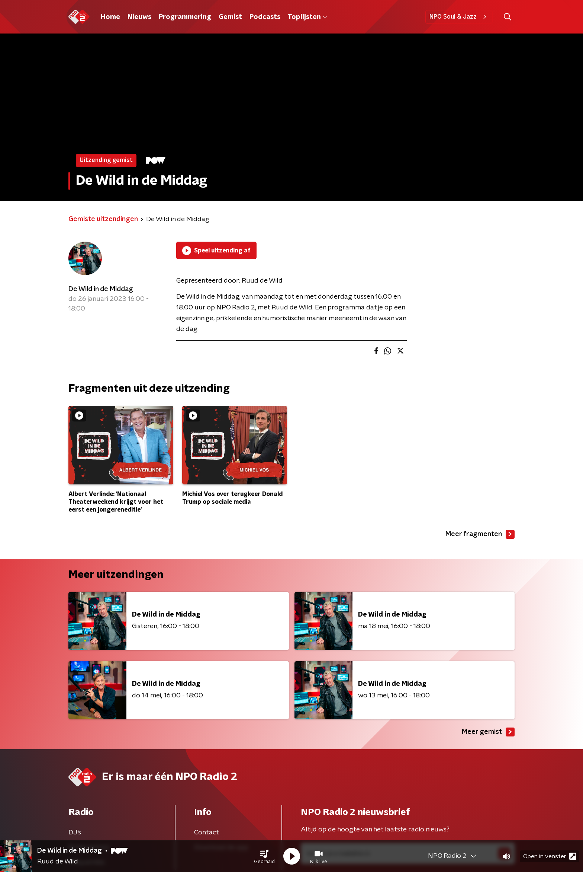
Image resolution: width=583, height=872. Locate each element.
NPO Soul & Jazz (459, 16)
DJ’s (74, 832)
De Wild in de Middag (100, 289)
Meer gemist (488, 732)
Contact (206, 832)
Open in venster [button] (549, 856)
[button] (264, 856)
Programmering (185, 17)
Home (110, 17)
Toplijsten (307, 17)
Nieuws (139, 17)
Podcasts (264, 17)
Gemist (230, 17)
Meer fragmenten (480, 534)
